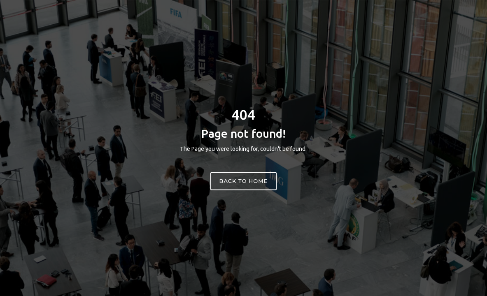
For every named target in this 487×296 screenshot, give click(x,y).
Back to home (243, 181)
